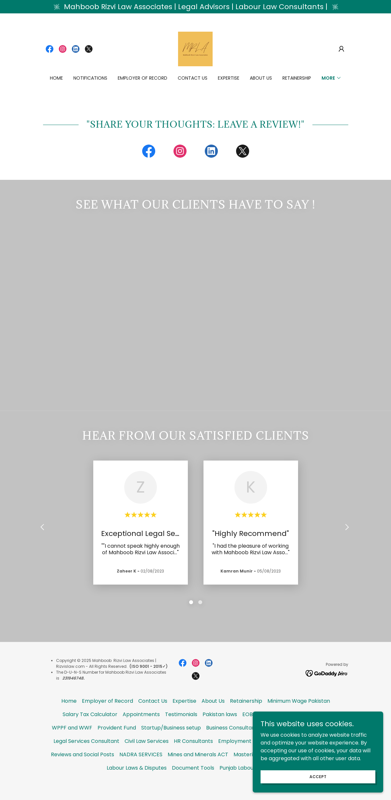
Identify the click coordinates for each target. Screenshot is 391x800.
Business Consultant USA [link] (237, 742)
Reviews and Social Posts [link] (82, 769)
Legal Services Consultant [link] (86, 756)
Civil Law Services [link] (147, 756)
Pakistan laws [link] (220, 729)
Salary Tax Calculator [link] (90, 729)
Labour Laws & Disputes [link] (137, 783)
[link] (49, 48)
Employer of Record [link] (142, 78)
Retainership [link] (296, 78)
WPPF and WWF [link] (72, 742)
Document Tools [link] (193, 783)
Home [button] (69, 716)
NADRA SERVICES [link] (140, 769)
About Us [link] (261, 78)
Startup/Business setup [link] (171, 742)
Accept (317, 776)
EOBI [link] (248, 729)
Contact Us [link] (192, 78)
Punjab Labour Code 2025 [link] (251, 783)
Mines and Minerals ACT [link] (198, 769)
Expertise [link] (228, 78)
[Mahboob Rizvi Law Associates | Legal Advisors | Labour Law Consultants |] (195, 6)
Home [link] (56, 78)
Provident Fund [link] (117, 742)
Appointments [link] (141, 729)
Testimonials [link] (181, 729)
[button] (341, 48)
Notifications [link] (90, 78)
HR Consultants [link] (193, 756)
